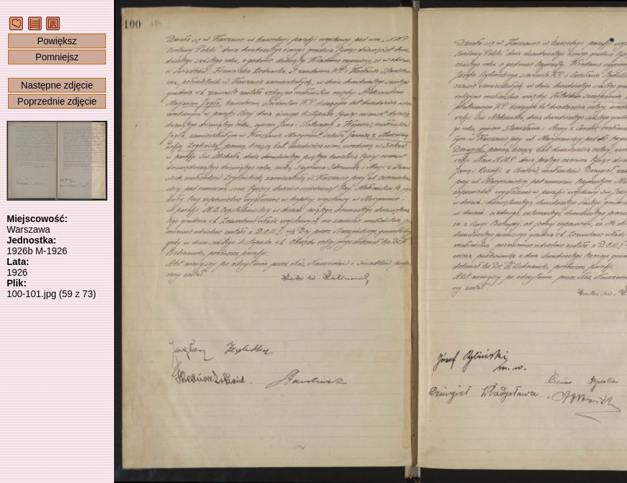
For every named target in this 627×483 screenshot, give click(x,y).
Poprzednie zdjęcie (57, 101)
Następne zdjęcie (57, 85)
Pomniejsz (57, 57)
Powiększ (56, 41)
